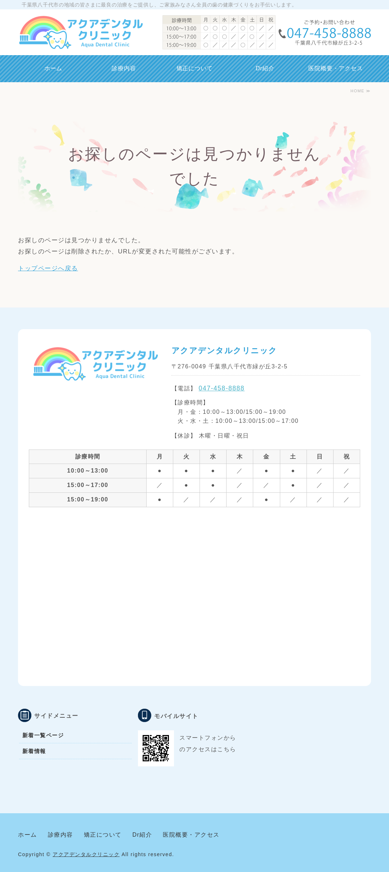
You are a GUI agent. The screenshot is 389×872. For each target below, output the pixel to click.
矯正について (194, 68)
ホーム (53, 68)
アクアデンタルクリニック (86, 854)
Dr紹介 (265, 68)
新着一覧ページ (43, 735)
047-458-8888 (222, 388)
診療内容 (124, 68)
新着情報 (34, 751)
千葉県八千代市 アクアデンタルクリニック (80, 32)
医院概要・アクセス (335, 68)
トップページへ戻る (48, 268)
